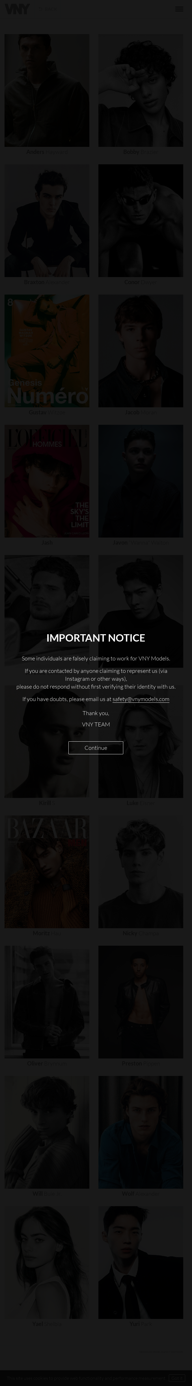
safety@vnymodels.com (141, 698)
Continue (96, 747)
